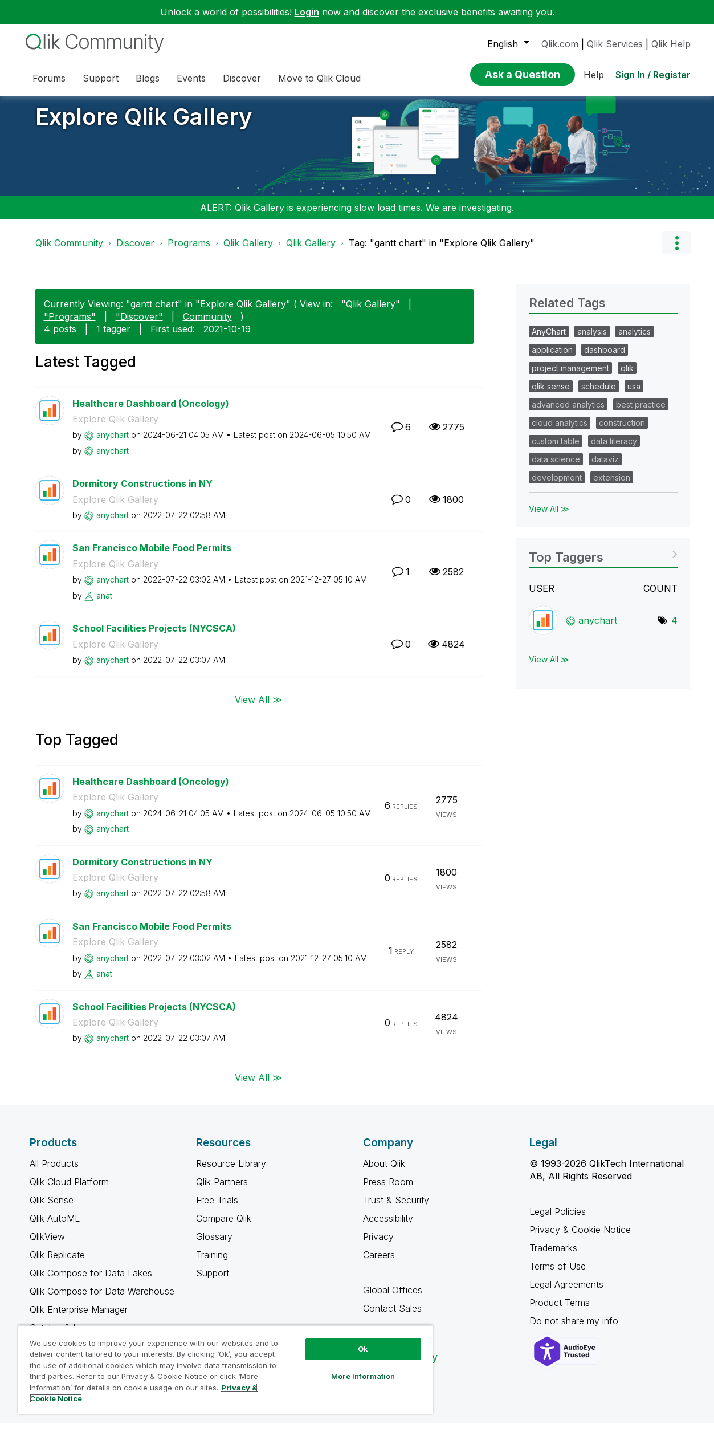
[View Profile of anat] (104, 604)
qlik (627, 376)
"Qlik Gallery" (370, 312)
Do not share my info (575, 1329)
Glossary (214, 1245)
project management (570, 376)
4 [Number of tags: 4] (674, 628)
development (557, 486)
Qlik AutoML (55, 1226)
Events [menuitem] (191, 78)
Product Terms (559, 1311)
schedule (598, 395)
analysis (592, 340)
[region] (225, 1369)
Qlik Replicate (57, 1263)
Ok (363, 1348)
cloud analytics (559, 431)
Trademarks (553, 1256)
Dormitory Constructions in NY (142, 492)
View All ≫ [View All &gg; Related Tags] (549, 517)
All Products (54, 1172)
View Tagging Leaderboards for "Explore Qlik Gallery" (603, 561)
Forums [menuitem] (49, 78)
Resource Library (231, 1172)
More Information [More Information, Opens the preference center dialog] (363, 1376)
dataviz (605, 468)
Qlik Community (69, 251)
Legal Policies (557, 1220)
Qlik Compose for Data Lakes (91, 1281)
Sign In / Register (653, 74)
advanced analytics (568, 413)
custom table (556, 449)
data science (556, 468)
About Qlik (384, 1172)
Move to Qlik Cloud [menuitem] (319, 78)
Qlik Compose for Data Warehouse (102, 1299)
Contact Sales (392, 1317)
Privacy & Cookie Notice (580, 1238)
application (552, 358)
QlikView (47, 1245)
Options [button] (676, 251)
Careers (379, 1263)
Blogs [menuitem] (148, 78)
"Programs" (70, 325)
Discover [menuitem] (242, 78)
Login (307, 12)
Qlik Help (671, 44)
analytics (634, 340)
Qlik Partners (222, 1190)
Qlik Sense (52, 1208)
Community (207, 325)
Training (212, 1263)
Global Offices (392, 1298)
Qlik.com (559, 44)
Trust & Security (396, 1208)
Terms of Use (557, 1274)
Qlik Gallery (248, 251)
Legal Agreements (566, 1293)
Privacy (378, 1245)
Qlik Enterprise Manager (79, 1318)
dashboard (604, 358)
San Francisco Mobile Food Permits (151, 556)
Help (594, 74)
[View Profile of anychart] (112, 443)
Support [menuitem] (101, 78)
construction (622, 431)
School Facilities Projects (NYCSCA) (154, 636)
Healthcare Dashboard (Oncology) (150, 412)
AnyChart (549, 340)
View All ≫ (258, 707)
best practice (641, 413)
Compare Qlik (223, 1226)
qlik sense (551, 395)
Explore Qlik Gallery (143, 125)
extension (611, 486)
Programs (189, 251)
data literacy (614, 449)
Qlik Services (615, 44)
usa (633, 395)
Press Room (388, 1190)
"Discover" (139, 325)
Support (212, 1281)
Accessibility (388, 1226)
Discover (135, 251)
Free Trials (217, 1208)
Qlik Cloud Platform (69, 1190)
